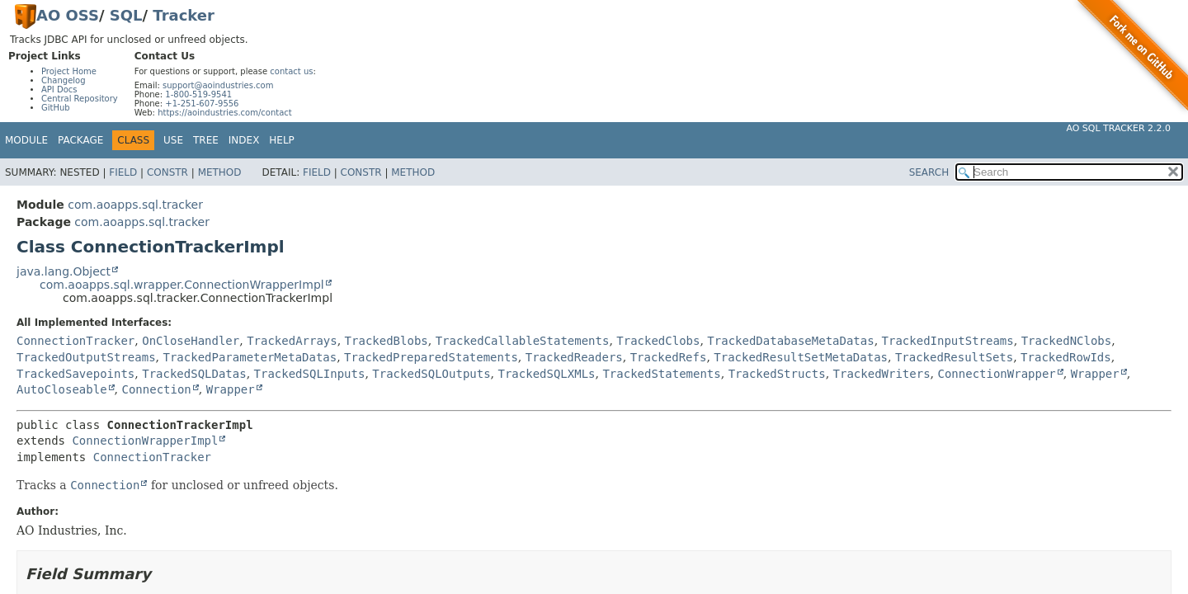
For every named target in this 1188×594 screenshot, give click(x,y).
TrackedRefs (668, 357)
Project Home (69, 71)
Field (123, 172)
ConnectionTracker (75, 340)
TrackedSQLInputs (309, 373)
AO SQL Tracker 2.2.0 (1118, 128)
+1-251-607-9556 (201, 103)
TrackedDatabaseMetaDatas (790, 340)
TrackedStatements (661, 373)
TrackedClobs (658, 340)
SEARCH (929, 172)
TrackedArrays (292, 340)
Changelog (63, 80)
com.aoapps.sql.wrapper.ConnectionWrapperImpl (182, 284)
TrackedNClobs (1066, 340)
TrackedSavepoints (75, 373)
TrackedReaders (574, 357)
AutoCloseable (61, 389)
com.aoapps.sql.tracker (135, 204)
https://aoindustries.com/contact (225, 112)
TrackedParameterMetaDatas (250, 357)
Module (26, 140)
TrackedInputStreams (948, 340)
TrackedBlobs (386, 340)
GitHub (55, 107)
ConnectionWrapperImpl (145, 440)
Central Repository (79, 98)
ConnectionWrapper (996, 373)
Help (282, 140)
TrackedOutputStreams (86, 357)
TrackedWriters (882, 373)
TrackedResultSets (954, 357)
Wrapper (1095, 373)
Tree (206, 140)
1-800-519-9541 (198, 94)
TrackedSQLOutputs (431, 373)
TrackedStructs (777, 373)
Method (220, 172)
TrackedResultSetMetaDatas (801, 357)
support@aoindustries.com (218, 85)
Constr (167, 172)
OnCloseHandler (190, 340)
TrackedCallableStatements (523, 340)
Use (173, 140)
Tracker (183, 15)
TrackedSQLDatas (194, 373)
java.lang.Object (63, 271)
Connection (156, 389)
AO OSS (67, 15)
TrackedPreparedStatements (431, 357)
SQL (126, 15)
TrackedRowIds (1066, 357)
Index (244, 140)
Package (80, 140)
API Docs (59, 89)
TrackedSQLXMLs (547, 373)
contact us (291, 71)
